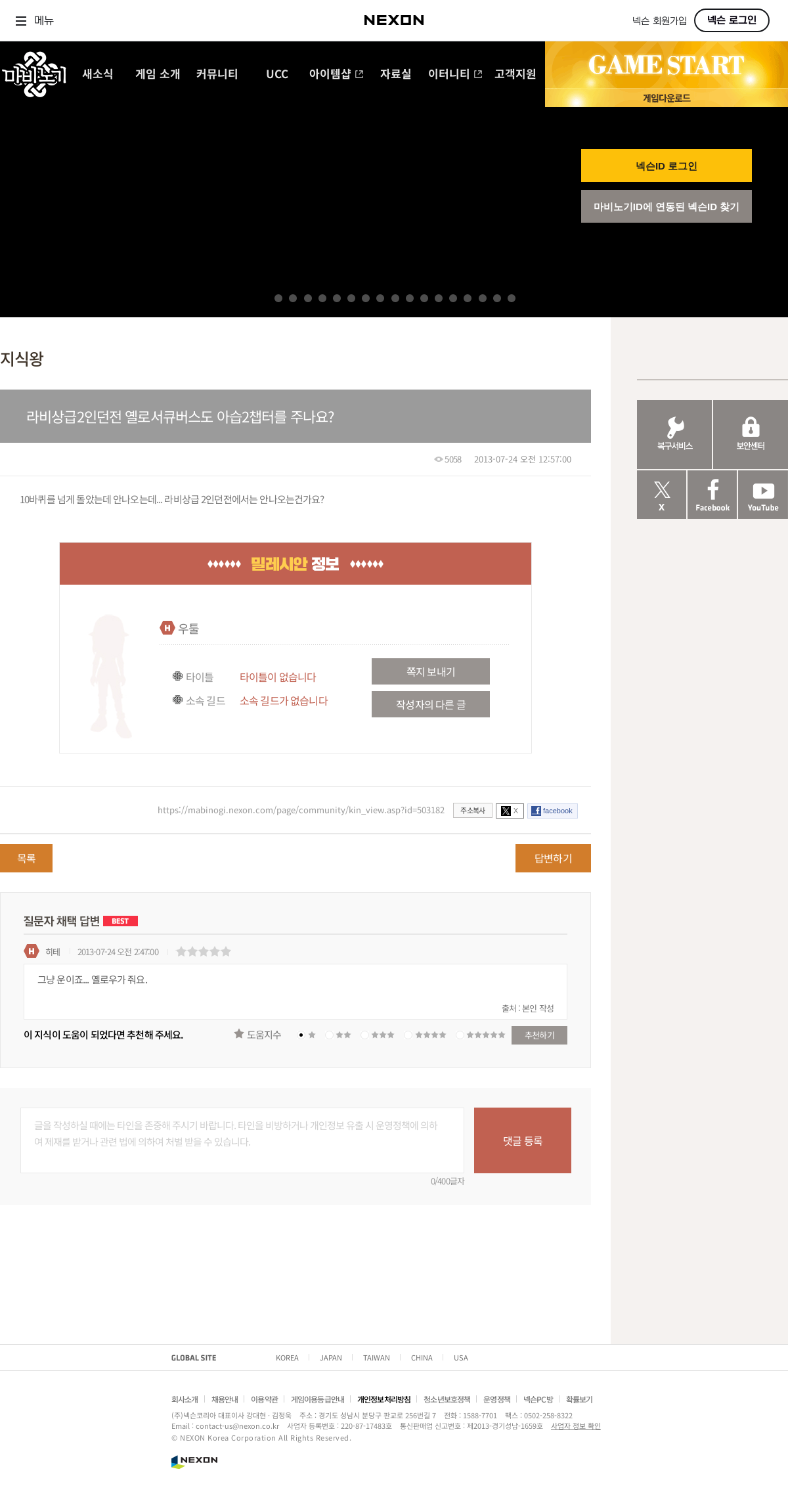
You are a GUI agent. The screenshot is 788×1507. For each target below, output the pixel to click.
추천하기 (539, 1035)
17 (511, 298)
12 (439, 298)
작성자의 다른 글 (430, 704)
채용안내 (224, 1399)
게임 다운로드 (666, 97)
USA (461, 1357)
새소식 (98, 74)
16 (497, 298)
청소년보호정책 (447, 1399)
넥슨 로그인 (731, 20)
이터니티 (455, 74)
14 (467, 298)
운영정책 (496, 1399)
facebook (558, 811)
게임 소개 (158, 74)
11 (424, 298)
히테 (52, 951)
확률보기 (579, 1399)
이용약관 (264, 1399)
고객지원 (515, 74)
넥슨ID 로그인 (666, 165)
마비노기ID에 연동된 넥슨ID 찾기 (667, 206)
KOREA (287, 1357)
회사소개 (184, 1399)
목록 (26, 858)
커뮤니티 (217, 74)
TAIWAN (376, 1357)
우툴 (188, 628)
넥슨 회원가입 (659, 21)
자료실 (396, 74)
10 (410, 298)
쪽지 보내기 (430, 671)
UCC (277, 74)
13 (453, 298)
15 (483, 298)
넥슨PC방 (538, 1399)
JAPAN (331, 1357)
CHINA (422, 1357)
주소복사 (472, 810)
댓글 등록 (522, 1140)
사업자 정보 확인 (576, 1425)
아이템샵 (336, 74)
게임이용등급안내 (317, 1399)
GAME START (666, 65)
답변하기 (553, 858)
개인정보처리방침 (383, 1399)
